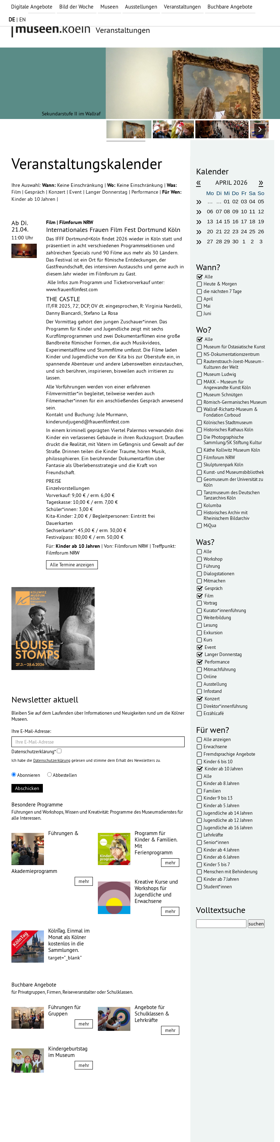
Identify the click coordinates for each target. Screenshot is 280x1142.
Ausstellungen (141, 6)
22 (227, 231)
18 (252, 221)
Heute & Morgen (220, 284)
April (208, 299)
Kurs (208, 639)
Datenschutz (61, 1123)
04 (252, 201)
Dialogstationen (219, 573)
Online (210, 676)
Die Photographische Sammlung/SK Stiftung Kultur (233, 440)
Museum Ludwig (220, 374)
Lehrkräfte (213, 835)
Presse (108, 1123)
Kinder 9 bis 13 (218, 798)
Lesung (211, 625)
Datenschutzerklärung (51, 760)
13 (210, 221)
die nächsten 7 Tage (223, 291)
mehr (84, 881)
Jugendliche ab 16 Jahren (228, 827)
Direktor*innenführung (226, 706)
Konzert (58, 192)
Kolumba (212, 505)
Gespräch (35, 192)
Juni (207, 313)
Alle (209, 276)
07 (219, 211)
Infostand (213, 691)
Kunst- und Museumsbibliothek (234, 472)
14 (219, 221)
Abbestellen (62, 775)
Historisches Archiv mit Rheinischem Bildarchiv (226, 515)
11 (252, 211)
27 (210, 241)
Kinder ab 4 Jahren (221, 850)
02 (235, 201)
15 (227, 221)
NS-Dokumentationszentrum (232, 354)
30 (235, 241)
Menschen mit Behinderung (231, 871)
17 (244, 221)
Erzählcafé (214, 713)
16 (235, 221)
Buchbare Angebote (230, 6)
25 (252, 231)
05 (261, 201)
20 (210, 231)
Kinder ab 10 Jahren (34, 199)
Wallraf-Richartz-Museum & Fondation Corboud (231, 412)
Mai (207, 306)
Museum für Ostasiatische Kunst (234, 346)
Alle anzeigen (217, 739)
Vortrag (210, 603)
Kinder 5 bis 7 (217, 864)
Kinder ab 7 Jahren (221, 879)
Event (76, 192)
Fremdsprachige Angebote (229, 754)
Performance (145, 192)
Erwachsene (215, 746)
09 (235, 211)
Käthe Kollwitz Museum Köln (232, 450)
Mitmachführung (220, 669)
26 (261, 231)
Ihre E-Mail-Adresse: (31, 731)
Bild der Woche (76, 6)
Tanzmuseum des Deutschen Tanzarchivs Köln (232, 495)
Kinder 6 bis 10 (218, 761)
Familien (212, 791)
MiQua (210, 525)
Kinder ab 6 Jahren (221, 857)
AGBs (88, 1123)
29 (227, 241)
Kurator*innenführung (225, 610)
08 (227, 211)
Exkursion (213, 632)
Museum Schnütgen (223, 394)
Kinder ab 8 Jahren (221, 783)
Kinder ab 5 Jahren (221, 805)
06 (210, 211)
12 (261, 211)
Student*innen (218, 886)
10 (244, 211)
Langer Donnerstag (107, 192)
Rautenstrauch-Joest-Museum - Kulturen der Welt (234, 364)
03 (244, 201)
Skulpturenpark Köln (223, 464)
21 (219, 231)
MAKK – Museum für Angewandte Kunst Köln (227, 384)
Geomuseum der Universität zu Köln (233, 482)
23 (235, 231)
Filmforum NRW (219, 457)
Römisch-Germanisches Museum (235, 402)
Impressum (29, 1123)
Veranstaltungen (182, 6)
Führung (212, 566)
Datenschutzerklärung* (36, 751)
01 (227, 201)
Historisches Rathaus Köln (228, 429)
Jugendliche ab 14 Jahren (228, 813)
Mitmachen (214, 581)
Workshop (213, 559)
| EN (17, 19)
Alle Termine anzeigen (72, 564)
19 (261, 221)
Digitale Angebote (31, 6)
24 (244, 231)
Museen (109, 6)
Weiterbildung (217, 617)
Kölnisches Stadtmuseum (228, 422)
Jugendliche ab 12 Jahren (228, 820)
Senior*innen (216, 842)
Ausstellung (215, 684)
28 (219, 241)
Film (16, 192)
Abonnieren (25, 775)
